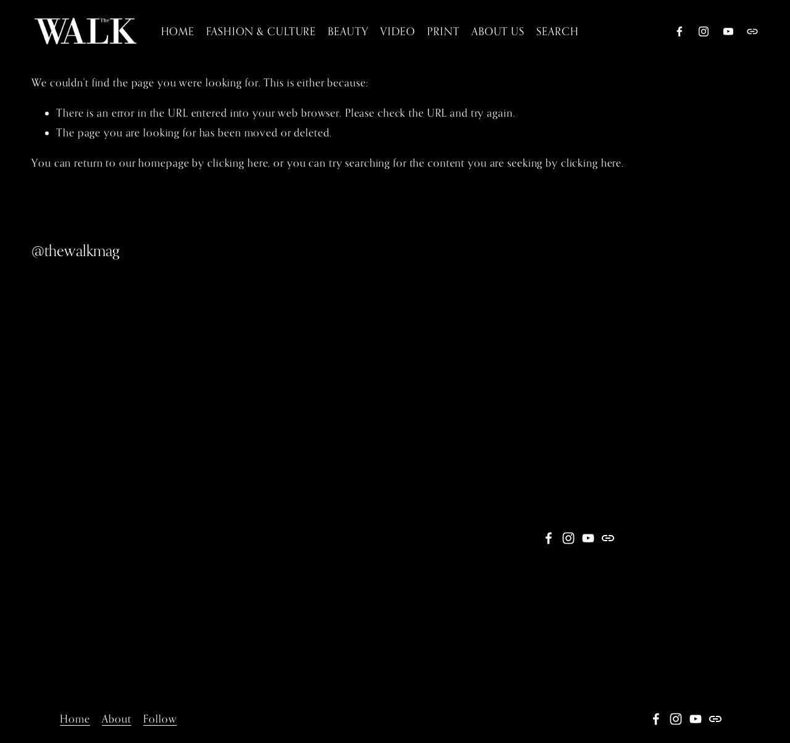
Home (75, 718)
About (116, 718)
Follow (160, 718)
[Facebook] (679, 31)
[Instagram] (703, 31)
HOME (178, 31)
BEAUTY (348, 31)
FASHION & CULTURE (261, 31)
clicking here (237, 162)
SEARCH (557, 31)
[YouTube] (728, 31)
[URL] (752, 31)
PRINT (443, 31)
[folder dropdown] (397, 31)
